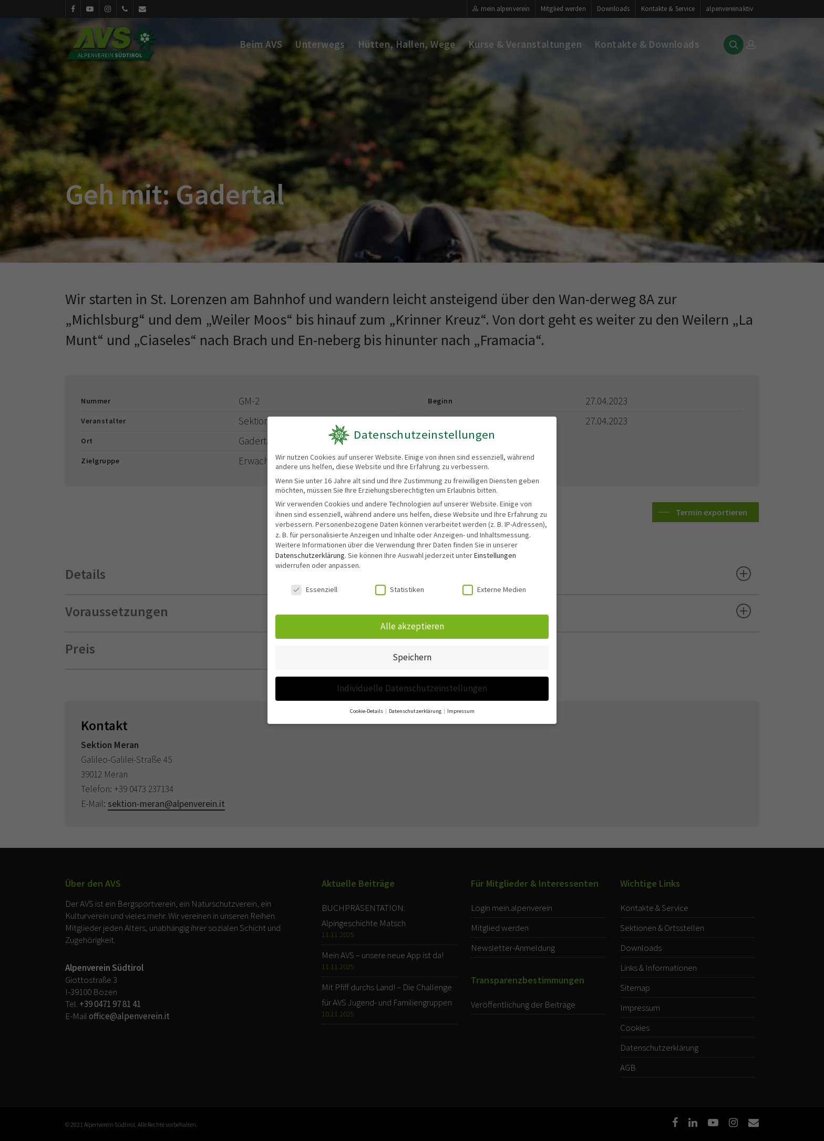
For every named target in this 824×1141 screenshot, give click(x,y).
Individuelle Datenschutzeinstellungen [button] (412, 685)
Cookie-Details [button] (368, 707)
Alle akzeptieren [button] (412, 625)
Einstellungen (495, 555)
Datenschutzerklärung (310, 555)
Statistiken (400, 590)
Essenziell (314, 590)
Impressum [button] (459, 707)
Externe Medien (494, 590)
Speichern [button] (412, 655)
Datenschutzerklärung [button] (415, 707)
